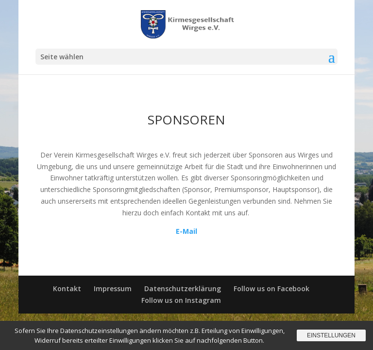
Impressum (113, 288)
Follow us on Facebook (271, 288)
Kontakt (67, 288)
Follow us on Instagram (181, 300)
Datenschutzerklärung (182, 288)
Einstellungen (331, 335)
